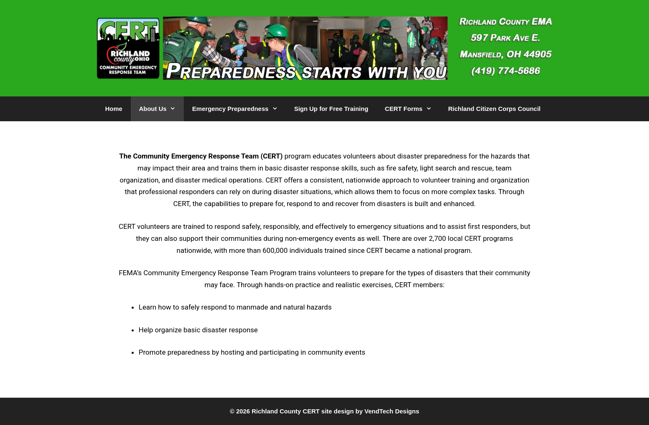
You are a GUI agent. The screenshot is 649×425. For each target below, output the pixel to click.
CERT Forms (412, 108)
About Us (161, 108)
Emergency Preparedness (239, 108)
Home (114, 108)
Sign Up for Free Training (331, 108)
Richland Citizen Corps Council (494, 108)
